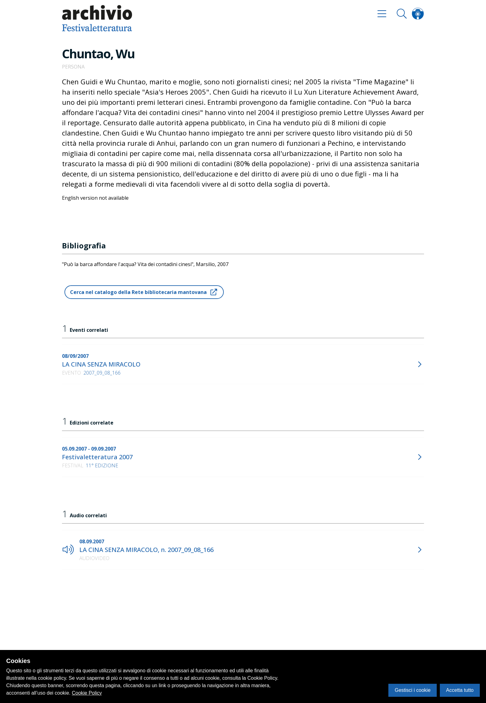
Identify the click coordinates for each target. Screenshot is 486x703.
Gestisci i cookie (413, 690)
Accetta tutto (460, 690)
